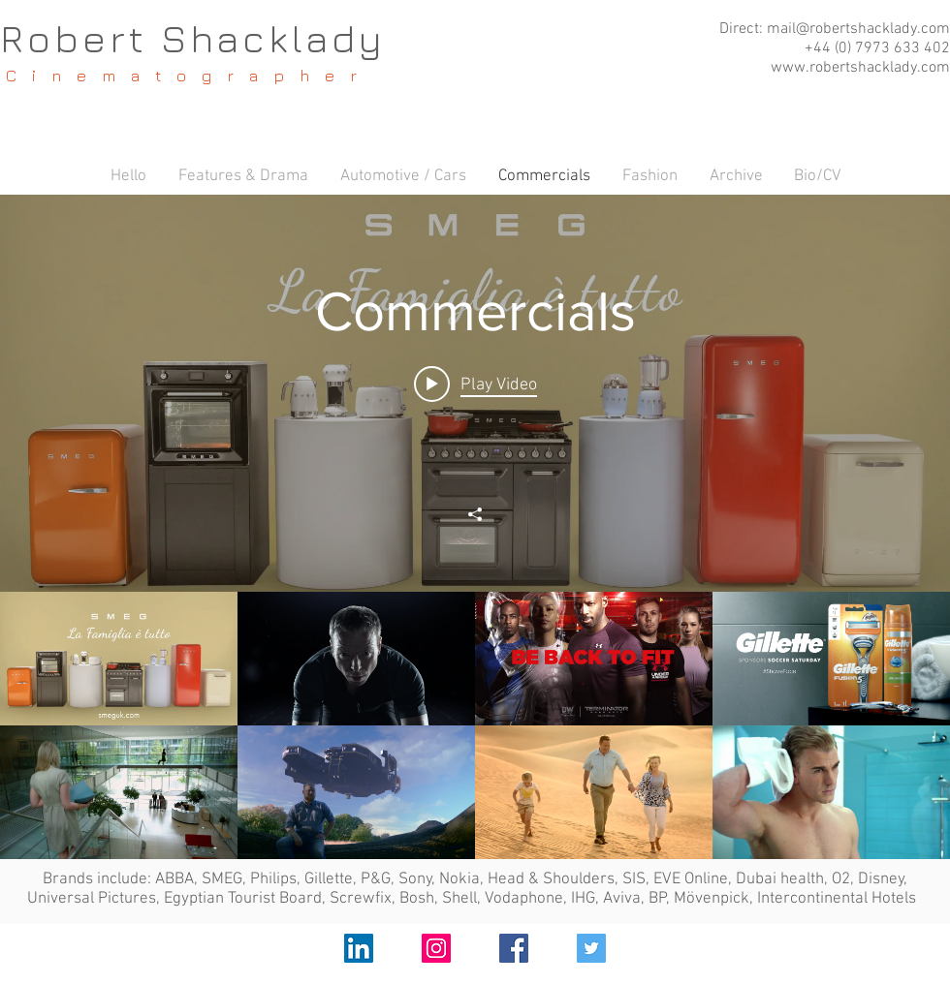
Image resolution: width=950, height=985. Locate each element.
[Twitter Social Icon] (591, 948)
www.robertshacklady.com (860, 67)
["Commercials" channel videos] (475, 725)
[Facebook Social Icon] (513, 948)
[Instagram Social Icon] (436, 948)
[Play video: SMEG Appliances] (475, 384)
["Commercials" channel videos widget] (475, 527)
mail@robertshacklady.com (858, 29)
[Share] (475, 514)
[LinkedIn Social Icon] (358, 948)
